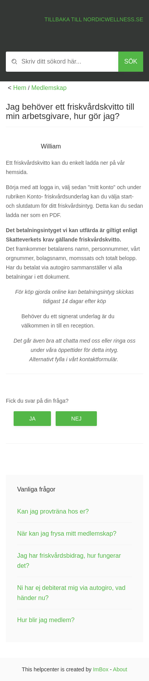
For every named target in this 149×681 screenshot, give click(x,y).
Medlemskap (49, 87)
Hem (19, 87)
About (120, 669)
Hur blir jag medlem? (46, 620)
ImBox (101, 669)
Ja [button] (32, 418)
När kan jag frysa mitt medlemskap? (66, 533)
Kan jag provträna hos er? (53, 511)
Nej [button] (76, 418)
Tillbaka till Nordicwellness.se (93, 19)
